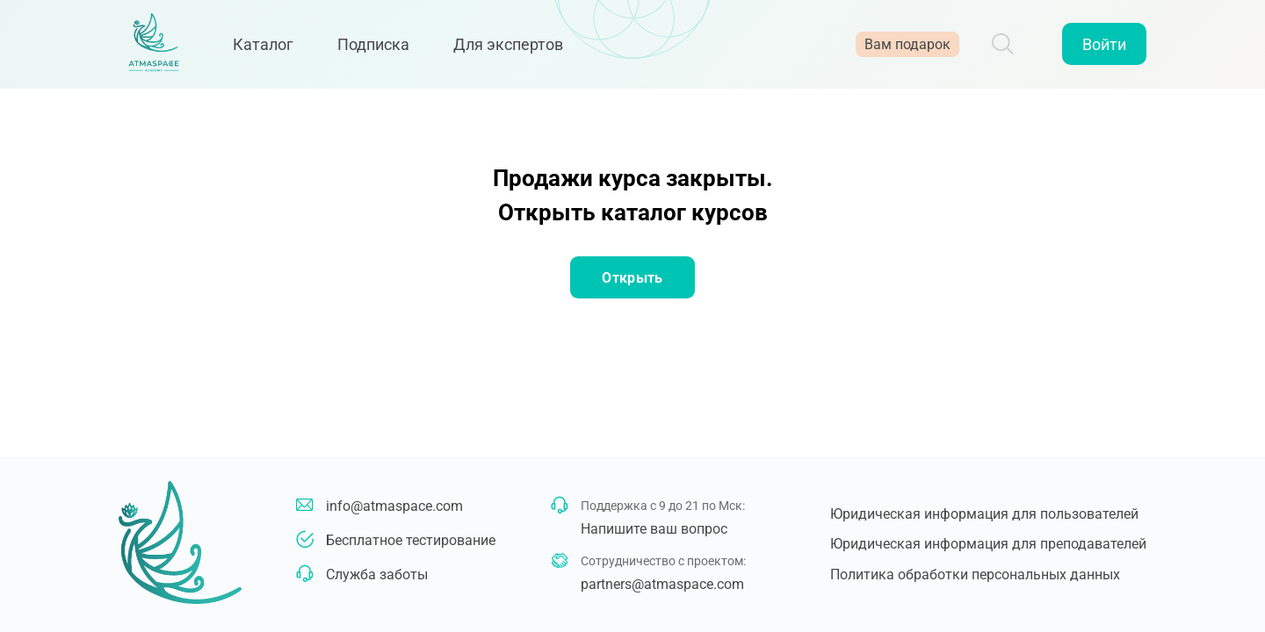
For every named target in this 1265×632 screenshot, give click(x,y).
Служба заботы (377, 574)
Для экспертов (512, 46)
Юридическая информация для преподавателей (988, 543)
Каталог (267, 46)
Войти (1104, 46)
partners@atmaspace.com (662, 584)
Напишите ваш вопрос (654, 529)
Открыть (632, 277)
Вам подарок (907, 46)
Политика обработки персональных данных (975, 574)
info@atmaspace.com (394, 506)
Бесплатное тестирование (410, 540)
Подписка (378, 46)
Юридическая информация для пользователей (984, 514)
